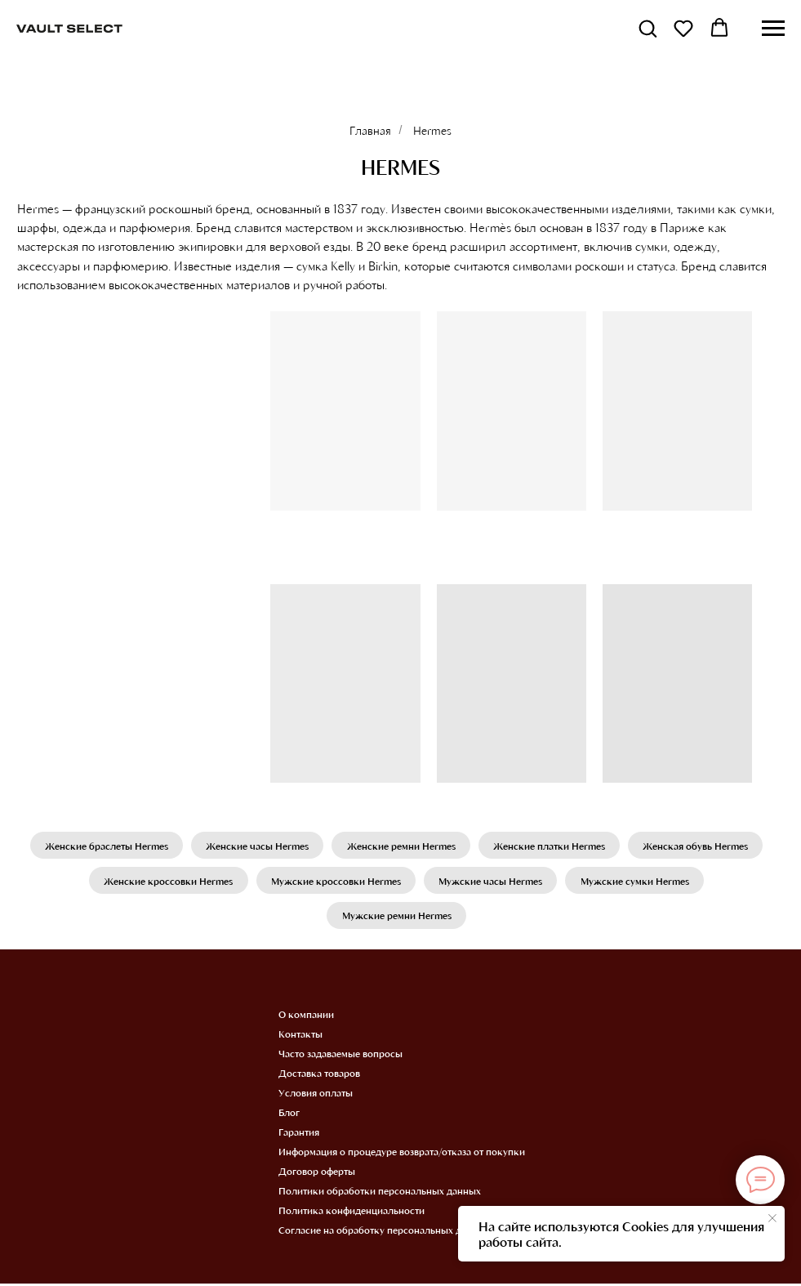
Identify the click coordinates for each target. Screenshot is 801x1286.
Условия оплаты (315, 1095)
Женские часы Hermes (256, 845)
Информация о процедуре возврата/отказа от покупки (401, 1153)
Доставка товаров (319, 1075)
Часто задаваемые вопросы (340, 1055)
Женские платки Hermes (551, 845)
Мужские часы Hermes (491, 881)
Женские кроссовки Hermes (166, 881)
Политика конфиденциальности (351, 1212)
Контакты (300, 1036)
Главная (370, 130)
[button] (647, 28)
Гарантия (298, 1134)
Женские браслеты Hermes (104, 845)
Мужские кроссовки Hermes (335, 881)
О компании (306, 1016)
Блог (289, 1114)
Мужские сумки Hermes (636, 881)
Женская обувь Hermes (698, 845)
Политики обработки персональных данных (379, 1193)
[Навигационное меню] (773, 28)
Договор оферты (316, 1173)
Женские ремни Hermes (401, 845)
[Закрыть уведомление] (772, 1218)
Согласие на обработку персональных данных (384, 1232)
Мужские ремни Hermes (397, 917)
